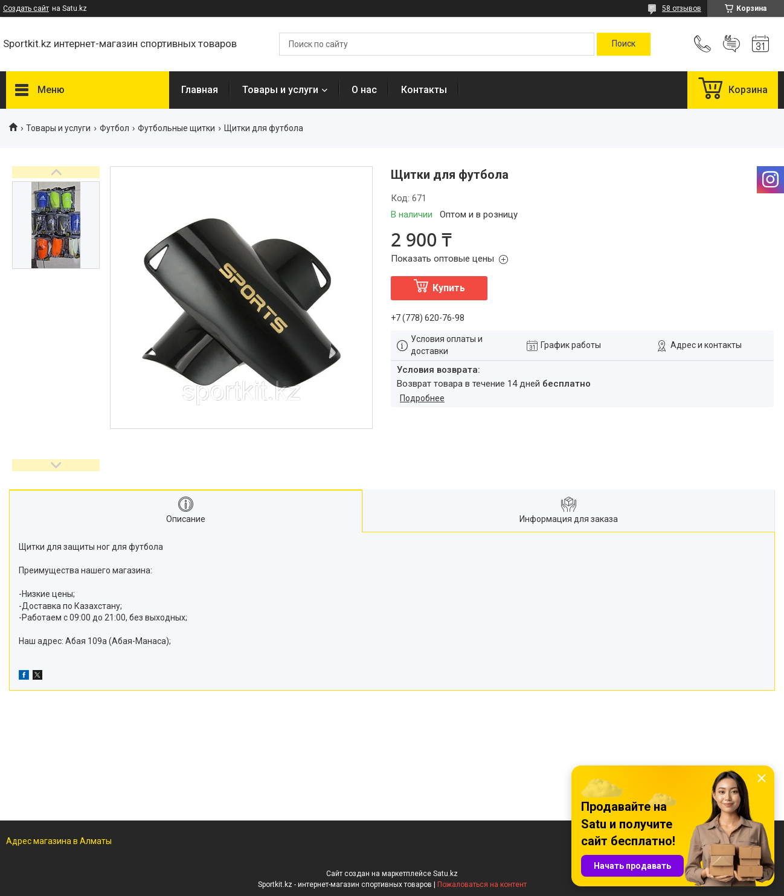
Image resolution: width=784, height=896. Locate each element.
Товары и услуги (280, 89)
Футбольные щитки (176, 128)
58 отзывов (681, 8)
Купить (448, 288)
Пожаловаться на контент (482, 884)
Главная (199, 89)
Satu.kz (445, 873)
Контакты (424, 89)
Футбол (114, 128)
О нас (364, 89)
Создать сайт (26, 8)
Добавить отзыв (731, 44)
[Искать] (624, 44)
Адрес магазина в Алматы (59, 841)
